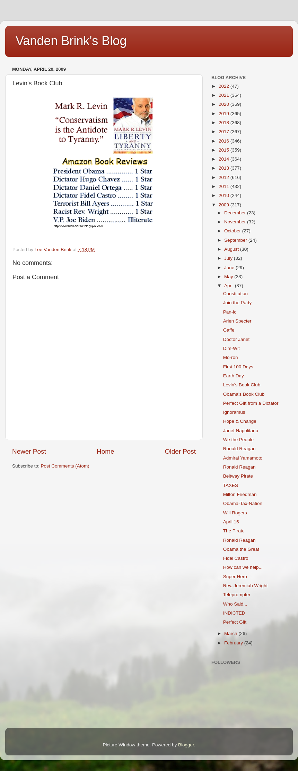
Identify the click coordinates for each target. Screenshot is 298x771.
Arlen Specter (237, 321)
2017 (224, 131)
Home (105, 451)
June (230, 267)
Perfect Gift (235, 622)
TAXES (230, 485)
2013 (224, 168)
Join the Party (237, 302)
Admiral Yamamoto (243, 458)
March (231, 633)
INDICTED (234, 613)
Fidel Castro (235, 558)
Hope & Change (239, 421)
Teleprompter (237, 594)
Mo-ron (230, 357)
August (232, 249)
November (235, 221)
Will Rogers (235, 512)
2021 (224, 95)
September (236, 240)
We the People (238, 439)
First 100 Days (238, 366)
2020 (224, 104)
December (235, 212)
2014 (224, 159)
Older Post (180, 451)
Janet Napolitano (240, 430)
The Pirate (234, 530)
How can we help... (243, 567)
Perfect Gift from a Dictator (251, 403)
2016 (224, 141)
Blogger (186, 744)
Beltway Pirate (238, 476)
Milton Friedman (240, 494)
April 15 (231, 521)
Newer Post (29, 451)
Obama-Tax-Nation (242, 503)
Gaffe (229, 330)
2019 (224, 113)
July (229, 258)
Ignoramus (234, 412)
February (234, 642)
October (233, 230)
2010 (224, 195)
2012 (224, 177)
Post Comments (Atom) (65, 466)
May (229, 276)
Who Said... (235, 604)
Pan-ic (229, 312)
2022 (224, 86)
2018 (224, 122)
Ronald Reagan (239, 448)
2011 (224, 186)
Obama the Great (241, 549)
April (229, 285)
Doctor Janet (236, 339)
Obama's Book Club (244, 394)
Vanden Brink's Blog (71, 41)
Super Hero (235, 576)
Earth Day (233, 375)
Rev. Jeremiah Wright (245, 585)
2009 (224, 204)
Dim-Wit (231, 348)
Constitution (235, 293)
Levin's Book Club (242, 384)
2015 (224, 150)
